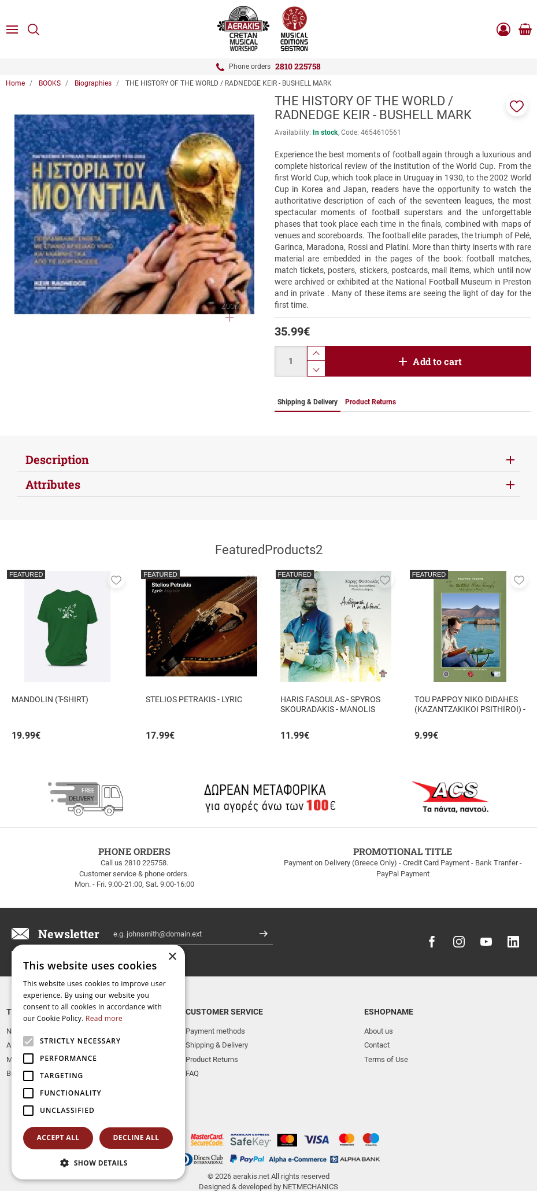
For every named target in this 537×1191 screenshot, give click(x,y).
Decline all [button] (136, 1137)
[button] (517, 105)
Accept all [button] (58, 1137)
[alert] (98, 1062)
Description (57, 459)
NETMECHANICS (310, 1146)
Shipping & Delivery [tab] (307, 402)
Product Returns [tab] (370, 402)
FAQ (192, 1073)
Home (15, 83)
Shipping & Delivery (217, 1045)
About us (378, 1031)
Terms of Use (386, 1059)
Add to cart (437, 361)
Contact (377, 1045)
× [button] (172, 957)
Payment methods (215, 1031)
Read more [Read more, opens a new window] (104, 1018)
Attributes (52, 484)
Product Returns (212, 1059)
